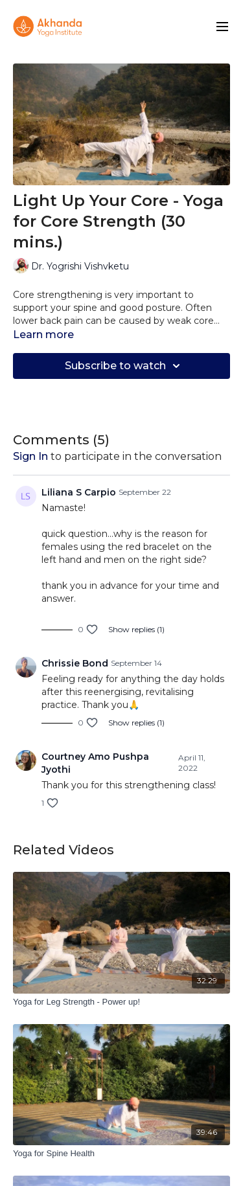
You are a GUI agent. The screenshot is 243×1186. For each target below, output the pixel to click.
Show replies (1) (136, 629)
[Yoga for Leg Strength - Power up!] (121, 1002)
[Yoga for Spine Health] (121, 1153)
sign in (30, 456)
